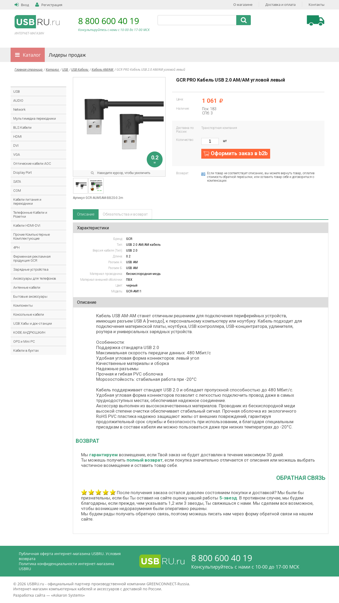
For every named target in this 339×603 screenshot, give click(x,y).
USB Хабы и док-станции (32, 323)
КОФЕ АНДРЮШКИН (29, 332)
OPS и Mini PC (24, 341)
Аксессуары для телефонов (34, 278)
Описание (85, 214)
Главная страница (29, 69)
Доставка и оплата (280, 4)
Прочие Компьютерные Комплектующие (31, 236)
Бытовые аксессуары (30, 296)
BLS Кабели (22, 127)
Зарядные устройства (30, 269)
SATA (17, 182)
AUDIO (18, 100)
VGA (16, 155)
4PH (16, 247)
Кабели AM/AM (103, 69)
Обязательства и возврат (125, 214)
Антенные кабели (26, 287)
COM (17, 191)
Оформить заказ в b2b (239, 153)
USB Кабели (80, 69)
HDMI (17, 137)
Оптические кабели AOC (32, 164)
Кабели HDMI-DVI (26, 225)
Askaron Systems (68, 595)
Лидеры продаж (67, 55)
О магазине (242, 4)
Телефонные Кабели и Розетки (30, 214)
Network (19, 109)
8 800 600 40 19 (108, 20)
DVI (16, 146)
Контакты (316, 4)
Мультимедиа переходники (34, 118)
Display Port (22, 173)
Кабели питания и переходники (27, 202)
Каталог (32, 55)
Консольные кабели (28, 314)
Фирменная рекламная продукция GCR (32, 258)
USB (65, 69)
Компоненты (23, 305)
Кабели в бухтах (26, 350)
